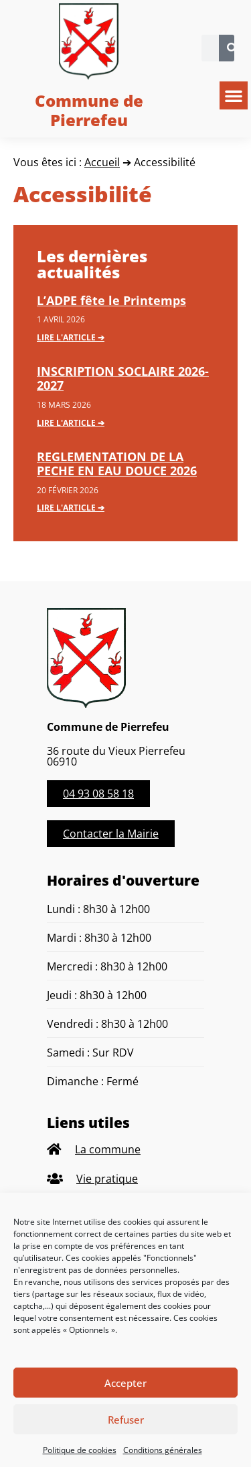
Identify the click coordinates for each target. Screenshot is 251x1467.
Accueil (102, 162)
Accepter (125, 1383)
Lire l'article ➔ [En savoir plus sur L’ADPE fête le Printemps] (70, 337)
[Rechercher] (232, 48)
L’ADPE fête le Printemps (111, 300)
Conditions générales (162, 1450)
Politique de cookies (79, 1450)
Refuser (126, 1419)
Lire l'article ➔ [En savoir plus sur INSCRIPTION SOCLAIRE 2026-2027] (70, 422)
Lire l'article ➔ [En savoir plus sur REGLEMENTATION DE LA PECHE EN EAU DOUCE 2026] (70, 507)
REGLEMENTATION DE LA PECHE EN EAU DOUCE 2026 (117, 464)
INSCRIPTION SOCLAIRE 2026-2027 (123, 378)
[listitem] (125, 1149)
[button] (234, 95)
